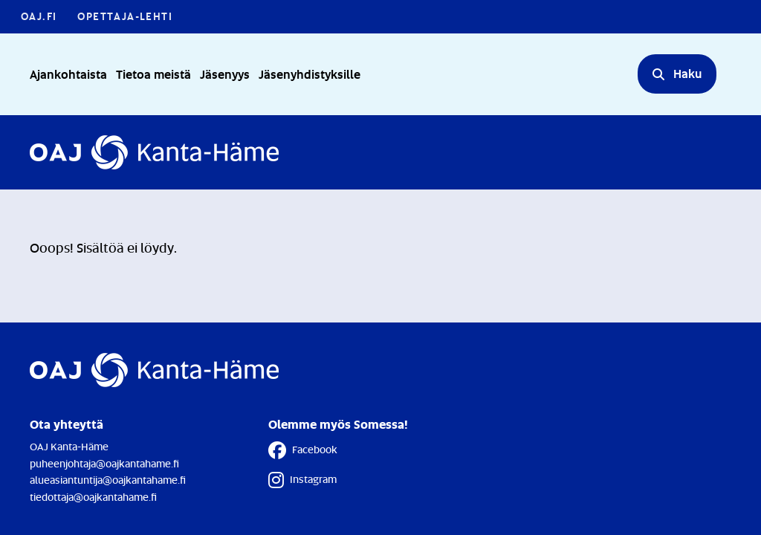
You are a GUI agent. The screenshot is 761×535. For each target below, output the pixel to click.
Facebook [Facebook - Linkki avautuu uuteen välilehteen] (302, 450)
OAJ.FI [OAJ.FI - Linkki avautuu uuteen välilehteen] (38, 16)
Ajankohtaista (68, 73)
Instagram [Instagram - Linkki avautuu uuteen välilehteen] (302, 480)
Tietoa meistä (153, 73)
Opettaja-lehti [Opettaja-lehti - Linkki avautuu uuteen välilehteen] (124, 16)
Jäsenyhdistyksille (309, 73)
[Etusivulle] (154, 152)
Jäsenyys (225, 73)
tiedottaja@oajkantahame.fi (93, 497)
